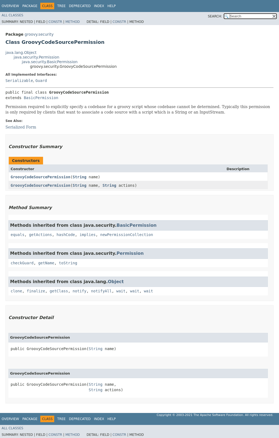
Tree (61, 6)
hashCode (66, 234)
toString (68, 263)
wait (121, 291)
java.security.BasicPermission (50, 62)
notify (80, 291)
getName (46, 263)
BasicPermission (41, 98)
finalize (36, 291)
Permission (130, 253)
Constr (55, 22)
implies (88, 234)
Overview (10, 6)
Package (29, 6)
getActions (40, 234)
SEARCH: (215, 16)
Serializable (19, 80)
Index (99, 6)
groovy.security (39, 34)
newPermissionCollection (126, 234)
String (80, 177)
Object (116, 281)
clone (16, 291)
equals (18, 234)
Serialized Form (20, 127)
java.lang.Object (21, 52)
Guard (41, 80)
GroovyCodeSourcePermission (40, 177)
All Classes (12, 15)
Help (111, 6)
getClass (59, 291)
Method (72, 22)
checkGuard (22, 263)
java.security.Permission (36, 57)
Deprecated (80, 6)
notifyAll (101, 291)
